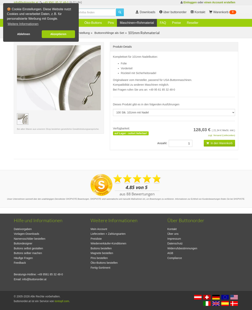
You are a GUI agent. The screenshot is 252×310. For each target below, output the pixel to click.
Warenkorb (222, 12)
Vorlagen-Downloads (26, 233)
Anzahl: (163, 143)
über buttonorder (173, 12)
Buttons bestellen (101, 248)
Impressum (174, 238)
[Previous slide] (22, 78)
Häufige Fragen (23, 258)
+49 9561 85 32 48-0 (56, 2)
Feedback (20, 262)
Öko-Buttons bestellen (104, 262)
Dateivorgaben (23, 229)
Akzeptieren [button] (58, 34)
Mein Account (99, 229)
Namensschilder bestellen (29, 238)
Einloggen (190, 2)
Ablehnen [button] (23, 34)
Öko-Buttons (93, 22)
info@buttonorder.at (26, 2)
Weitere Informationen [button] (22, 24)
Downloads (145, 12)
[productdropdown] (174, 112)
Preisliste (96, 238)
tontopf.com (62, 301)
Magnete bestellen (102, 253)
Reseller (192, 22)
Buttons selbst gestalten (28, 248)
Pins (111, 22)
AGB (170, 253)
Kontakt (172, 229)
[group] (22, 119)
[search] (90, 12)
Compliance (174, 258)
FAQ (163, 22)
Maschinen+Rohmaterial (137, 22)
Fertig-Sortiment (100, 267)
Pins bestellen (99, 258)
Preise (176, 22)
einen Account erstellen (219, 2)
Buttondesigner (23, 243)
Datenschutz (175, 243)
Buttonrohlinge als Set (109, 32)
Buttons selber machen (28, 253)
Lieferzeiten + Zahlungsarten (108, 233)
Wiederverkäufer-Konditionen (108, 243)
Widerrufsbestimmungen (182, 248)
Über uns (173, 233)
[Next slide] (95, 78)
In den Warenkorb (219, 143)
